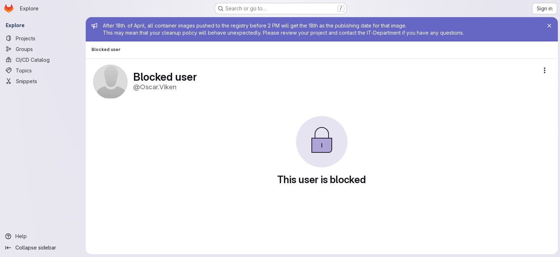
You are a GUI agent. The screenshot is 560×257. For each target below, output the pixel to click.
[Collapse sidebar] (43, 248)
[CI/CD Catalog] (43, 60)
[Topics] (43, 70)
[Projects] (43, 38)
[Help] (43, 236)
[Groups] (43, 49)
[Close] (548, 25)
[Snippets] (43, 81)
